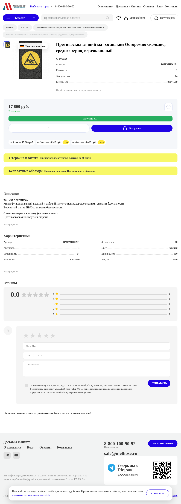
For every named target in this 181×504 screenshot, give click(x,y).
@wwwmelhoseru (128, 474)
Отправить (159, 383)
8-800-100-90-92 (64, 6)
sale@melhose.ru (120, 453)
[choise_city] (41, 6)
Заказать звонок (162, 443)
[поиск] (77, 17)
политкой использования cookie (31, 495)
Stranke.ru (172, 495)
